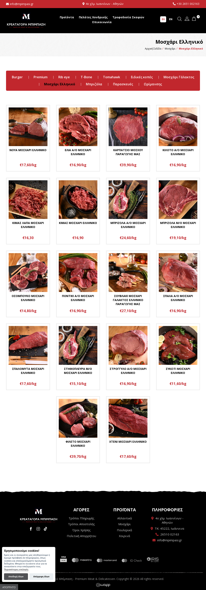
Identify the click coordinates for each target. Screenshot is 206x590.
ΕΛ (163, 19)
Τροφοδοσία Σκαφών (128, 17)
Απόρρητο (9, 587)
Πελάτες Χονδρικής (93, 17)
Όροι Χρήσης (81, 530)
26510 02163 (169, 534)
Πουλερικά (124, 530)
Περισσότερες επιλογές (16, 569)
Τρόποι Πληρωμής (81, 518)
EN (170, 19)
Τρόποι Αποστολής (81, 524)
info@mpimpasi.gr (21, 4)
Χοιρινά (124, 536)
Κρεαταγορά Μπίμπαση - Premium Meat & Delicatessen (26, 20)
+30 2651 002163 (188, 4)
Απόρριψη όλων (41, 576)
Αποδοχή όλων (16, 576)
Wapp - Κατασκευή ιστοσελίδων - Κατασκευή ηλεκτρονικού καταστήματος (103, 585)
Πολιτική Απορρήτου (81, 536)
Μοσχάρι (124, 524)
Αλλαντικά (124, 518)
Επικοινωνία (102, 22)
